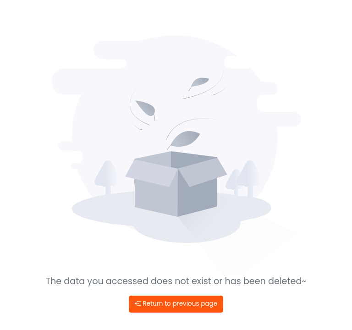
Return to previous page (176, 303)
